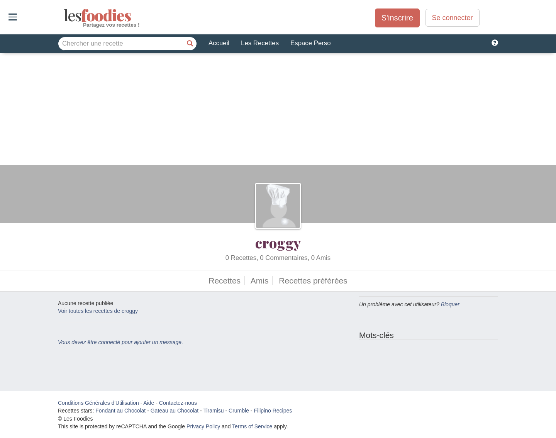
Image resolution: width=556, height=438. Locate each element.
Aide (148, 403)
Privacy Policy (203, 426)
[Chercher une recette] (190, 44)
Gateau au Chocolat (175, 410)
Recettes (224, 280)
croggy (278, 242)
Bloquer (450, 304)
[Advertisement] (278, 111)
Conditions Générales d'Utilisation (98, 403)
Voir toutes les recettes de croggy (98, 311)
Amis (260, 280)
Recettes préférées (313, 280)
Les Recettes (260, 43)
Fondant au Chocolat (120, 410)
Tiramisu (213, 410)
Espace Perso (310, 43)
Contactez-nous (178, 403)
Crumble (239, 410)
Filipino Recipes (273, 410)
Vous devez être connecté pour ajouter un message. (120, 342)
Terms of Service (252, 426)
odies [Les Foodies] (65, 15)
